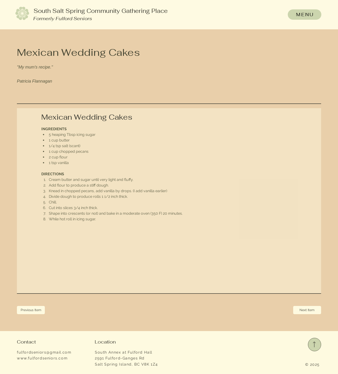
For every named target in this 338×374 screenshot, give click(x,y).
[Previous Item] (31, 310)
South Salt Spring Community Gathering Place (101, 11)
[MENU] (304, 14)
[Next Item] (307, 310)
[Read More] (314, 344)
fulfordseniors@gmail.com (44, 352)
